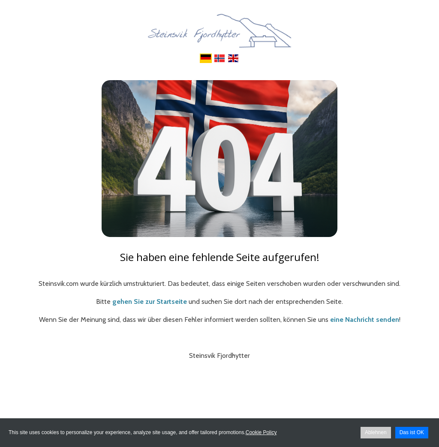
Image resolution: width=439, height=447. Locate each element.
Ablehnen (376, 432)
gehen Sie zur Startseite (149, 301)
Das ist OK (412, 432)
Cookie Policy (261, 432)
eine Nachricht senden (364, 319)
